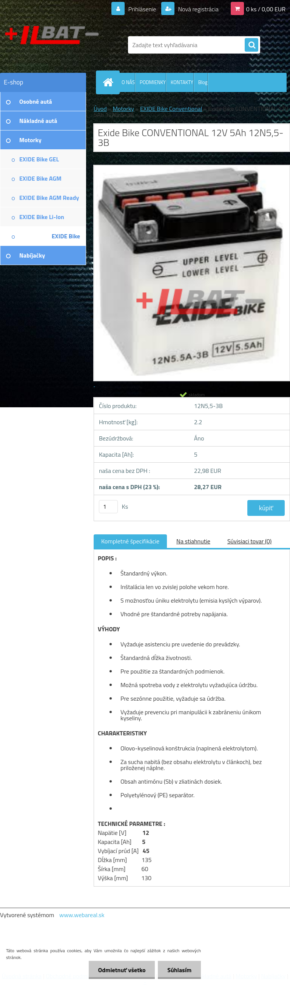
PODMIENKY (153, 82)
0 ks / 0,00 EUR (265, 9)
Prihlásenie (142, 9)
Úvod (100, 108)
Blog (203, 82)
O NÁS (128, 82)
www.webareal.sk (82, 914)
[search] (251, 45)
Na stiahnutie (193, 541)
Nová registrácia (198, 9)
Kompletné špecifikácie (130, 541)
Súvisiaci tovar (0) (249, 541)
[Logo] (52, 45)
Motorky (123, 108)
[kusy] (108, 506)
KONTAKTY (182, 82)
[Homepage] (109, 82)
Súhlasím (179, 969)
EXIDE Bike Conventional (171, 108)
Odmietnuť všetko (121, 969)
